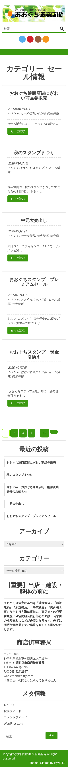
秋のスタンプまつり (34, 152)
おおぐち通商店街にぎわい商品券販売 (34, 95)
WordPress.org (13, 723)
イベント (13, 113)
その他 (41, 113)
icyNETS (59, 762)
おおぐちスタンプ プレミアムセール (34, 282)
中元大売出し (34, 220)
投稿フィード (12, 711)
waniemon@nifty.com (18, 676)
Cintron (45, 762)
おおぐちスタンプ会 (34, 167)
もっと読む (18, 131)
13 (44, 433)
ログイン (9, 704)
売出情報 (53, 113)
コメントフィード (15, 717)
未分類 (54, 235)
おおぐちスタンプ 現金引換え (34, 354)
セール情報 (28, 113)
